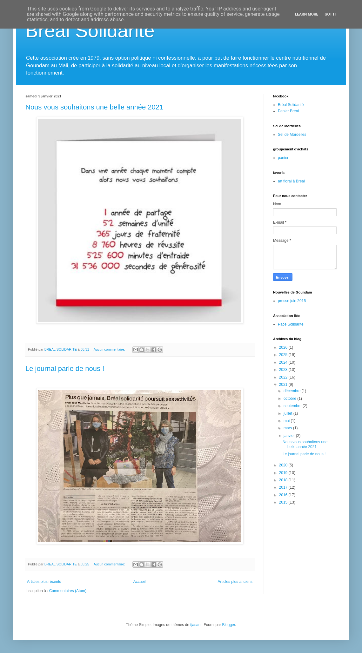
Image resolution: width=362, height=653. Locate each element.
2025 (284, 355)
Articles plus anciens (235, 581)
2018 (284, 480)
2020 (284, 465)
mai (287, 421)
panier (283, 157)
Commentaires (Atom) (67, 591)
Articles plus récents (44, 581)
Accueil (139, 581)
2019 (284, 473)
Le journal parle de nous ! (64, 369)
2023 (284, 369)
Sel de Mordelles (292, 134)
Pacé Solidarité (291, 324)
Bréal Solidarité (90, 30)
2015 (284, 502)
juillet (288, 413)
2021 (284, 384)
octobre (290, 398)
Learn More (306, 14)
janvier (290, 435)
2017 (284, 487)
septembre (293, 406)
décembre (293, 391)
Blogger (228, 625)
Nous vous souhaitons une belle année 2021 (94, 107)
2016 (284, 495)
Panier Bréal (288, 111)
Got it (330, 14)
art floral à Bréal (291, 181)
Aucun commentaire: (110, 349)
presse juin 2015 (292, 301)
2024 (284, 362)
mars (288, 428)
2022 (284, 377)
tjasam (195, 625)
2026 (284, 347)
